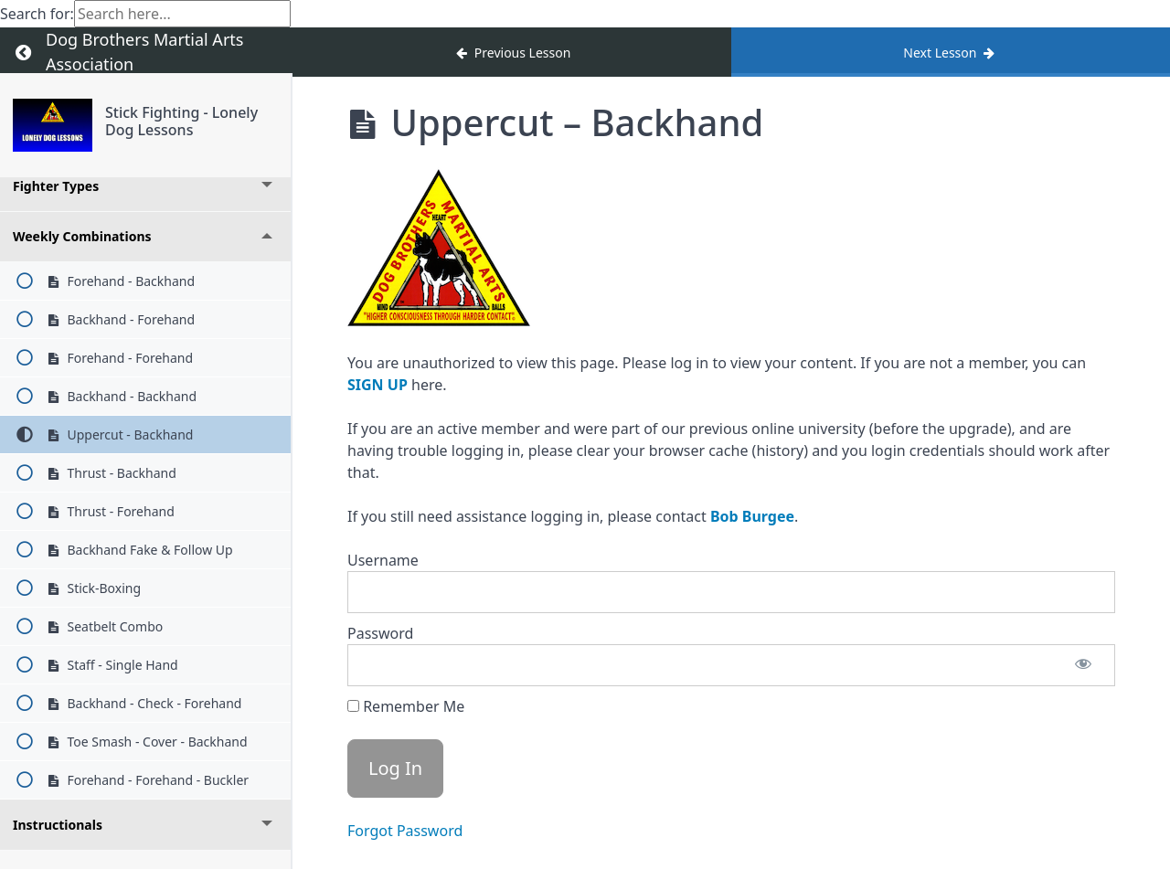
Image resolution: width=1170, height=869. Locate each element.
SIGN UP (377, 385)
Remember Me (405, 706)
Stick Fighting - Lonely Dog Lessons (181, 121)
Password (380, 633)
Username (383, 560)
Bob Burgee (752, 516)
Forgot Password (405, 831)
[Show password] (1083, 665)
